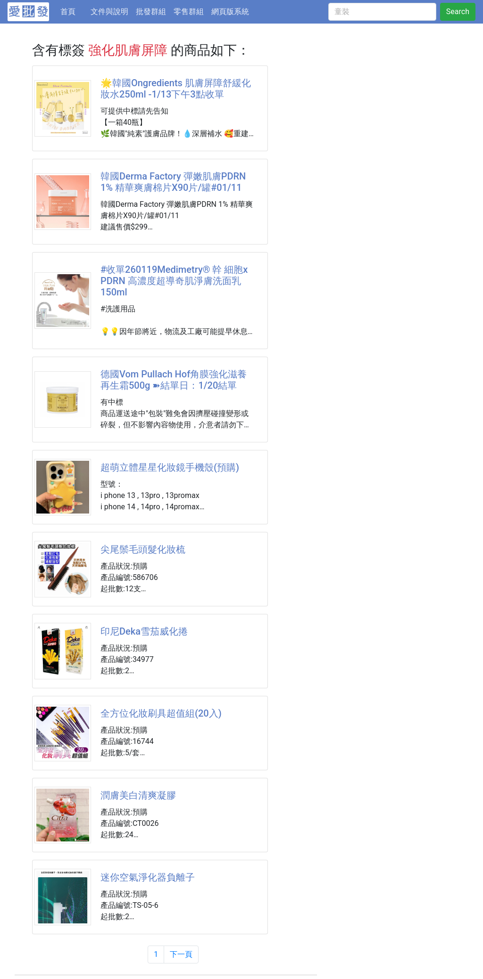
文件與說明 (109, 11)
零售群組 (189, 11)
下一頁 (181, 954)
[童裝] (382, 12)
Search (457, 11)
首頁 (73, 11)
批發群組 (151, 11)
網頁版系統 (230, 11)
